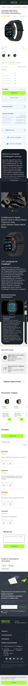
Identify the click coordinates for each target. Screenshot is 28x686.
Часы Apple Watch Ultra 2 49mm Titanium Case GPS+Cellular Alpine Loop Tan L (18, 415)
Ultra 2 (4, 565)
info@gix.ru (19, 646)
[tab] (12, 43)
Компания (5, 639)
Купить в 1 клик (14, 97)
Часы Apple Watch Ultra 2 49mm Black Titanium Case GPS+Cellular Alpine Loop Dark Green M (6, 415)
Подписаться (22, 607)
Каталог (5, 631)
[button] (12, 210)
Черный (11, 565)
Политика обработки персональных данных (14, 661)
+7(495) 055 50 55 (8, 646)
